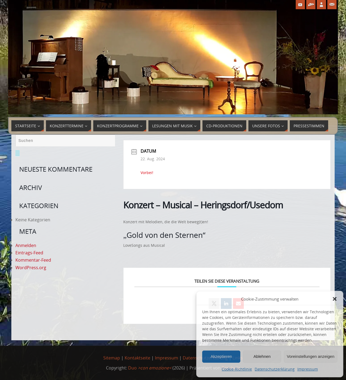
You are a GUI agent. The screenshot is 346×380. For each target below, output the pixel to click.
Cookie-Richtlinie (237, 369)
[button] (334, 299)
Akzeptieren (221, 356)
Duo (149, 368)
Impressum (307, 369)
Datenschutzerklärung (274, 369)
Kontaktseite (137, 358)
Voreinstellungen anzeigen (310, 356)
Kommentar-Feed (33, 260)
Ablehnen (262, 356)
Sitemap (111, 358)
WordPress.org (30, 268)
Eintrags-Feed (29, 253)
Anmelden (25, 245)
